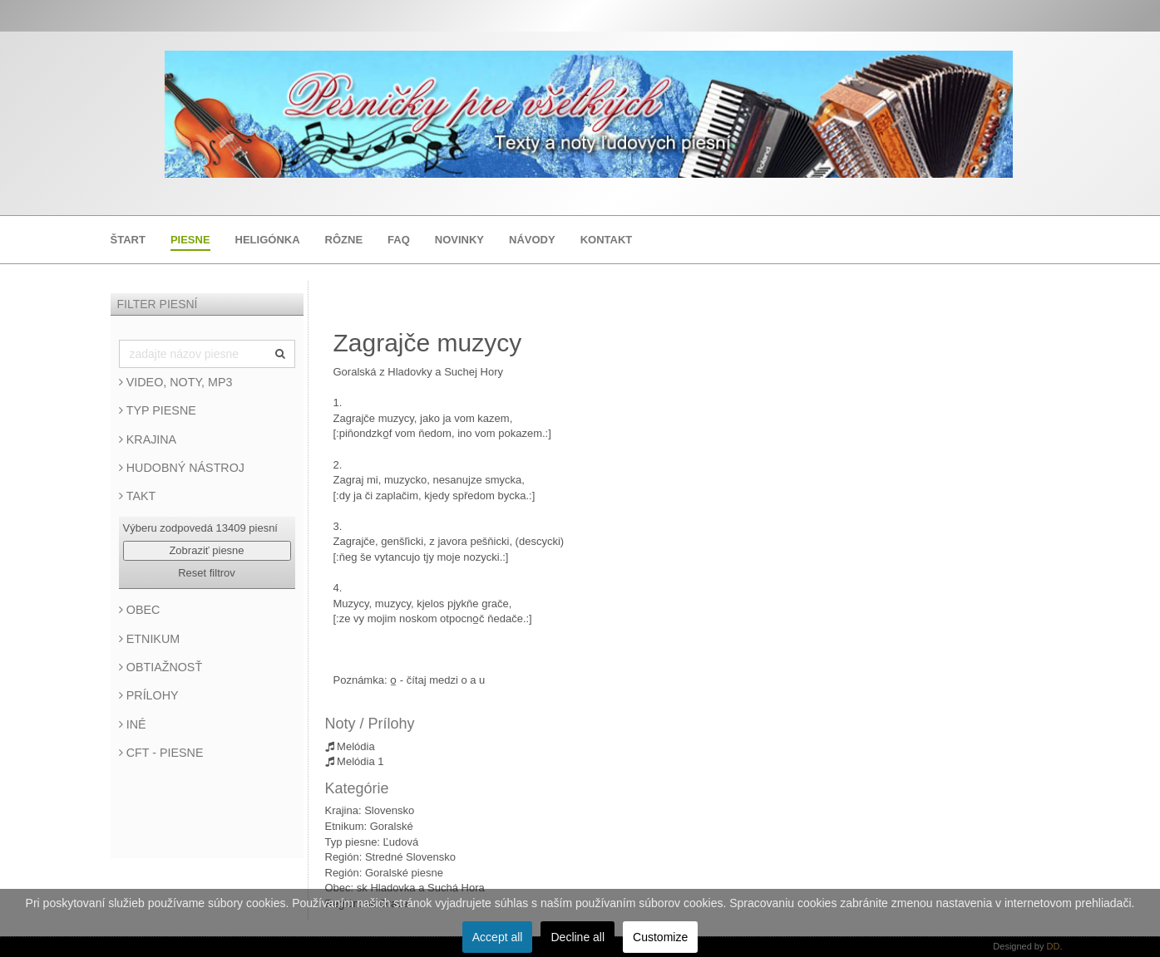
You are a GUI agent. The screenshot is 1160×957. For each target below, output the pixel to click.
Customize (660, 937)
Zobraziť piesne (206, 550)
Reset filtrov (206, 573)
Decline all (577, 937)
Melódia (350, 746)
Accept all (497, 937)
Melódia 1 (354, 761)
